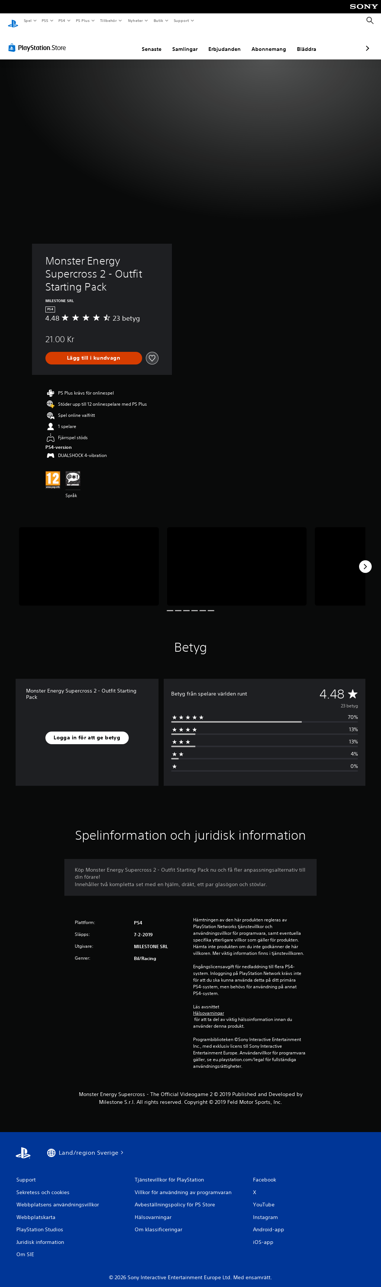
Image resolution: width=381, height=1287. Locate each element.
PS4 (62, 20)
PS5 (45, 20)
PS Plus (83, 20)
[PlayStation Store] (38, 40)
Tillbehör (108, 20)
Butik (158, 20)
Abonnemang (229, 42)
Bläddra (267, 42)
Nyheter (135, 20)
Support (181, 20)
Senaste (112, 42)
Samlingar (145, 42)
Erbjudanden (185, 42)
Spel (27, 20)
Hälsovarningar (208, 1006)
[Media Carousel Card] (89, 559)
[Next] (365, 559)
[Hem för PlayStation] (13, 20)
